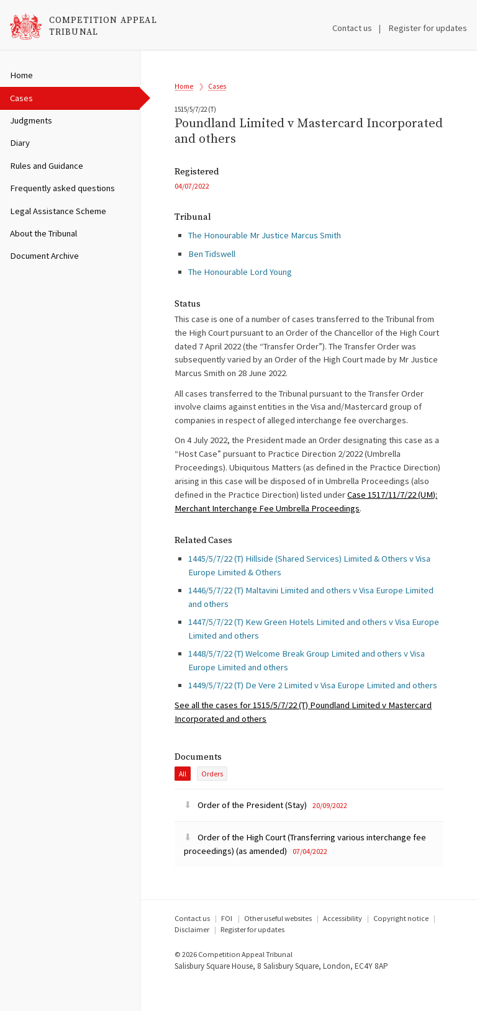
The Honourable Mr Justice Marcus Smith (264, 254)
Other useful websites (278, 944)
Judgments (31, 120)
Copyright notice (401, 944)
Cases (21, 98)
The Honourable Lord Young (240, 290)
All (182, 800)
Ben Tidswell (211, 272)
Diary (20, 142)
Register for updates (427, 28)
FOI (226, 944)
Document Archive (44, 255)
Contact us (352, 28)
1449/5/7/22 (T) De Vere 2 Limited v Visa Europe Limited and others (312, 708)
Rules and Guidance (46, 165)
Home (21, 75)
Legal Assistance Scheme (58, 211)
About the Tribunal (43, 233)
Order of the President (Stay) (246, 831)
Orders (212, 800)
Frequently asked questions (62, 188)
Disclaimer (192, 955)
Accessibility (342, 944)
